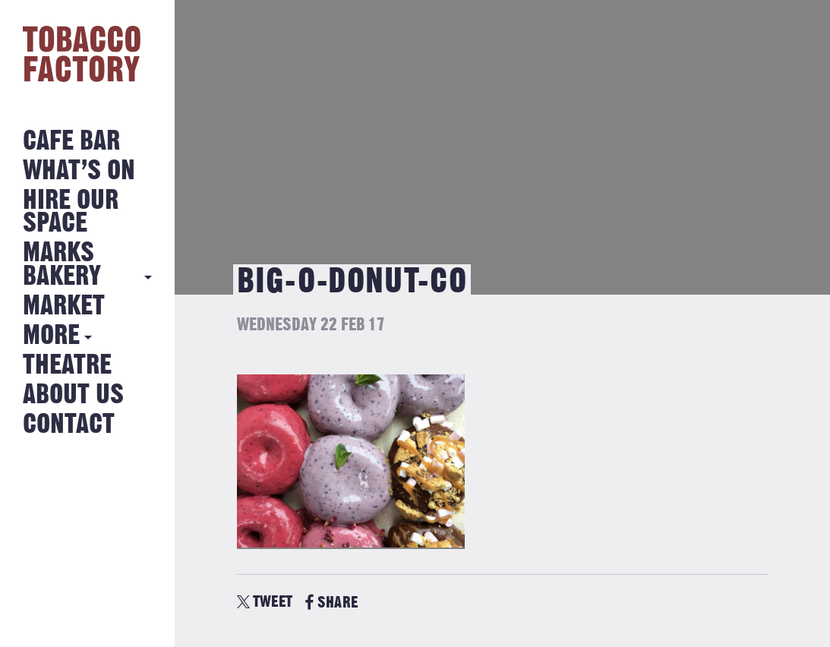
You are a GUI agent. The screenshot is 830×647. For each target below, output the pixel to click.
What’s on (79, 171)
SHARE (331, 603)
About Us (73, 395)
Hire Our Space (70, 212)
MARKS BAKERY (62, 264)
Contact (69, 425)
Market (64, 306)
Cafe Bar (71, 141)
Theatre (67, 365)
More (51, 336)
